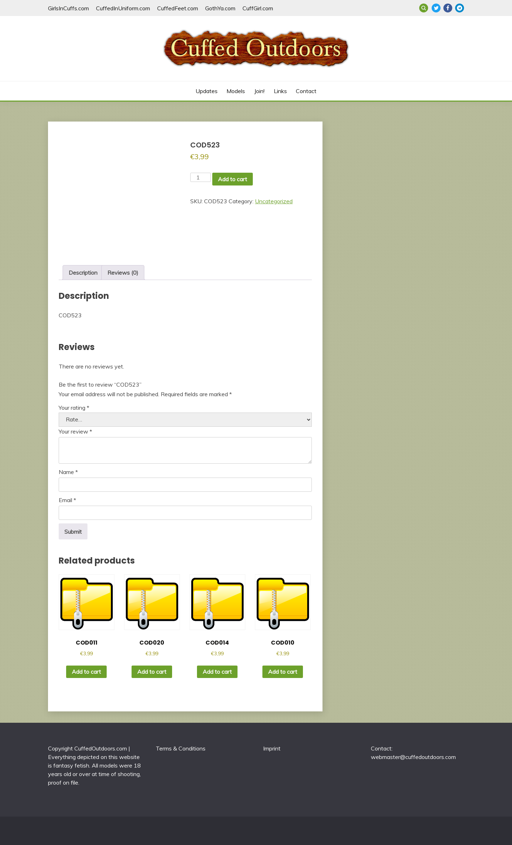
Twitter (436, 8)
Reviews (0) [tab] (122, 272)
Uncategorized (274, 201)
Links (280, 91)
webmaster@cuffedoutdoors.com (413, 756)
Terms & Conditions (181, 748)
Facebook (447, 8)
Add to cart (232, 179)
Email (67, 500)
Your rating (74, 407)
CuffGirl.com (257, 8)
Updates (207, 91)
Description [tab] (83, 272)
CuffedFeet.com (177, 8)
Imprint (272, 748)
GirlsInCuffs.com (68, 8)
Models (235, 91)
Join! (259, 91)
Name (68, 471)
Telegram (459, 8)
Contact (306, 91)
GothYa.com (220, 8)
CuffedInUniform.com (123, 8)
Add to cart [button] (86, 671)
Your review (75, 431)
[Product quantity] (200, 177)
